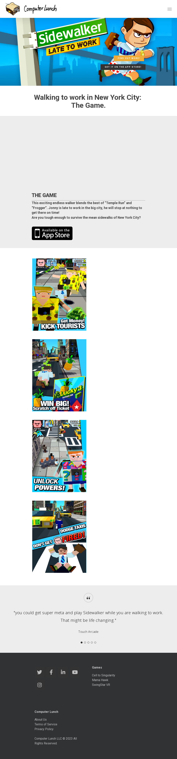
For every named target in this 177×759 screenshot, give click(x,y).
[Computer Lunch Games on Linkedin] (63, 672)
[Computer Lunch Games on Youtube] (75, 672)
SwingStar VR (101, 685)
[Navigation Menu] (170, 9)
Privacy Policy (44, 729)
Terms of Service (46, 724)
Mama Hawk (100, 680)
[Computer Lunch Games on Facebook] (51, 672)
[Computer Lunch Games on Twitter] (40, 672)
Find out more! (129, 58)
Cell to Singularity (103, 675)
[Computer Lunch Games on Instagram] (40, 685)
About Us (41, 719)
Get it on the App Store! (123, 67)
